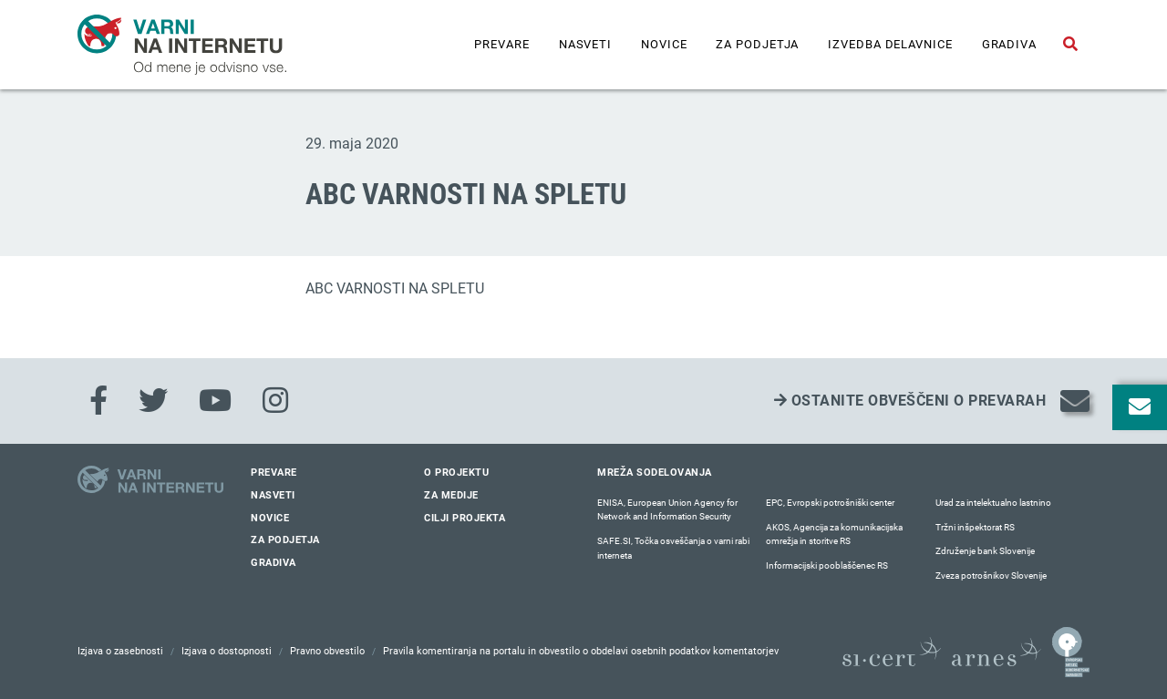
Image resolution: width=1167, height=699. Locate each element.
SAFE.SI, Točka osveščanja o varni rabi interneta (673, 548)
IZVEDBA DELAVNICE (890, 44)
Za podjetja (757, 44)
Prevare (501, 44)
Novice (664, 44)
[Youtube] (215, 401)
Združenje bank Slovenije (985, 551)
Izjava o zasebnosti (120, 651)
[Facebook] (98, 401)
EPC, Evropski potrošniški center (830, 503)
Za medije (451, 495)
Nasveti (585, 44)
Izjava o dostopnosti (226, 651)
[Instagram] (275, 401)
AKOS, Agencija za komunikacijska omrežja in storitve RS (834, 534)
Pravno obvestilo (327, 651)
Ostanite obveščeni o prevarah (910, 400)
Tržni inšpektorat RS (975, 527)
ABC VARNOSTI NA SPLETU (394, 288)
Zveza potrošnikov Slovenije (991, 575)
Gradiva (1009, 44)
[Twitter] (153, 401)
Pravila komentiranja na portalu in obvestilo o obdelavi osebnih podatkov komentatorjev (581, 651)
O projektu (456, 472)
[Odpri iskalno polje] (1070, 44)
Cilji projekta (464, 518)
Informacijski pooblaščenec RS (827, 565)
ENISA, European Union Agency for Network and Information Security (667, 510)
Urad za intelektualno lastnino (993, 503)
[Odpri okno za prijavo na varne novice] (1139, 407)
